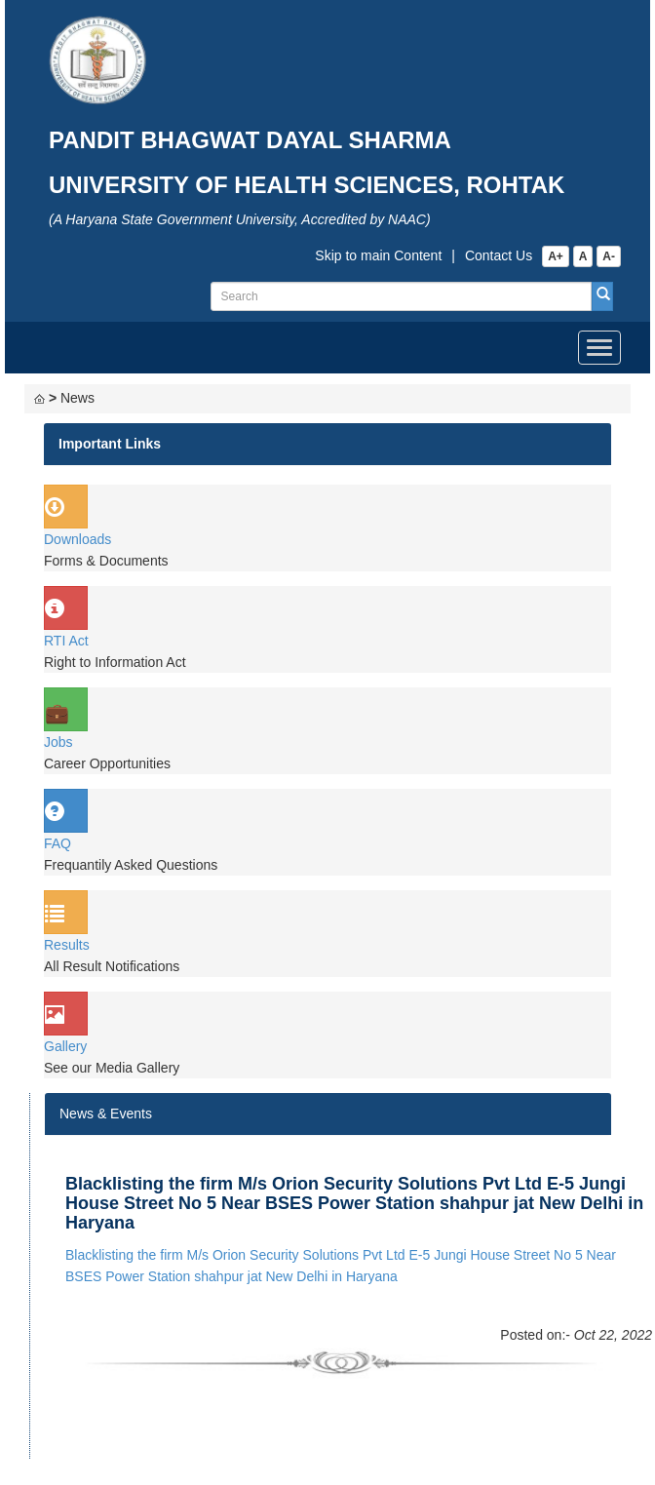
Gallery (65, 1046)
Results (67, 945)
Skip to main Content (378, 255)
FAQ (57, 843)
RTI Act (66, 640)
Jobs (58, 742)
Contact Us (498, 255)
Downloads (77, 539)
